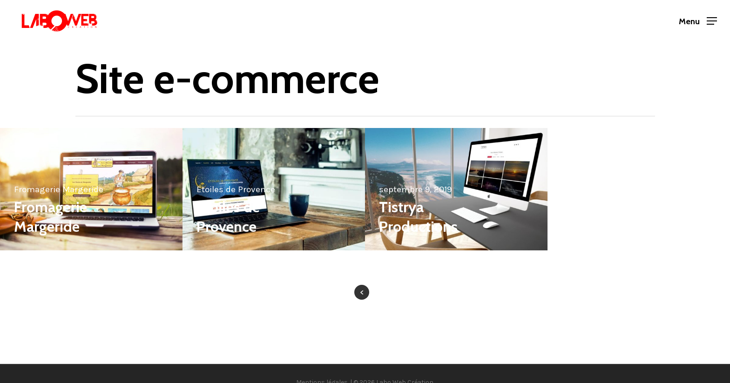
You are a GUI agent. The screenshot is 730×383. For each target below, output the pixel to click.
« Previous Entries (361, 292)
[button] (698, 21)
